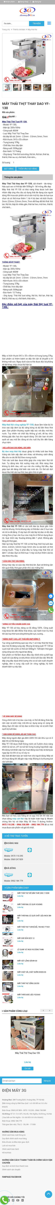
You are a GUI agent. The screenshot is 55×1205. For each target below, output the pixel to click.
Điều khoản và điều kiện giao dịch (15, 1142)
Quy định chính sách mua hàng (14, 1138)
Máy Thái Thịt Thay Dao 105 (27, 1053)
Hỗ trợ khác (6, 1153)
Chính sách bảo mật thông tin (14, 1135)
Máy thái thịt (32, 30)
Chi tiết (28, 1068)
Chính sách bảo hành (10, 1149)
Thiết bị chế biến (19, 30)
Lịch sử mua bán (8, 1146)
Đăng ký (37, 2)
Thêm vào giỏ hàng (27, 169)
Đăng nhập (23, 2)
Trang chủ (6, 30)
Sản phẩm (10, 2)
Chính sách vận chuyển (11, 1169)
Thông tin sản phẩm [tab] (13, 177)
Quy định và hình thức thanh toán (15, 1166)
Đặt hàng (9, 169)
